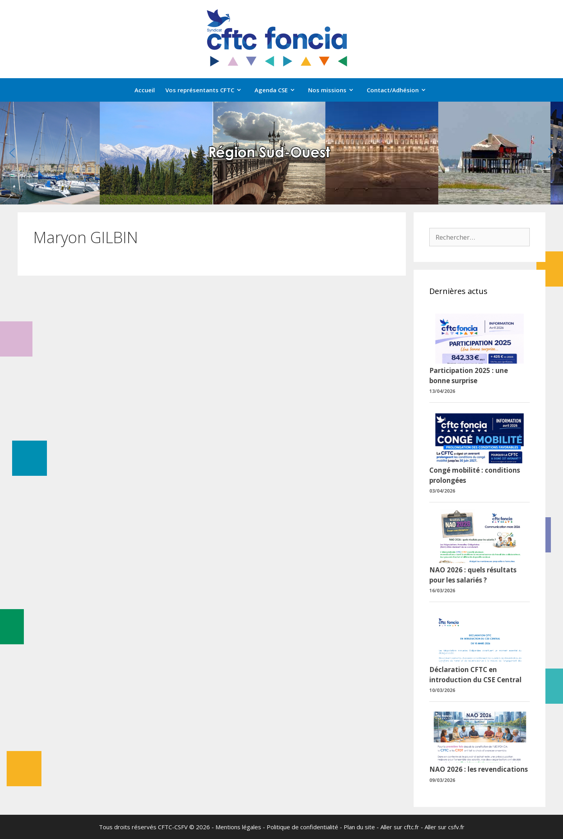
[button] (12, 153)
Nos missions (335, 90)
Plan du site (359, 827)
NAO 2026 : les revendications (478, 769)
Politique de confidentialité (302, 827)
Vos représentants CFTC (207, 90)
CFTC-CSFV (173, 827)
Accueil (144, 90)
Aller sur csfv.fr (444, 827)
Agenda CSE (279, 90)
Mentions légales (238, 827)
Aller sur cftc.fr (399, 827)
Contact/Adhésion (400, 90)
